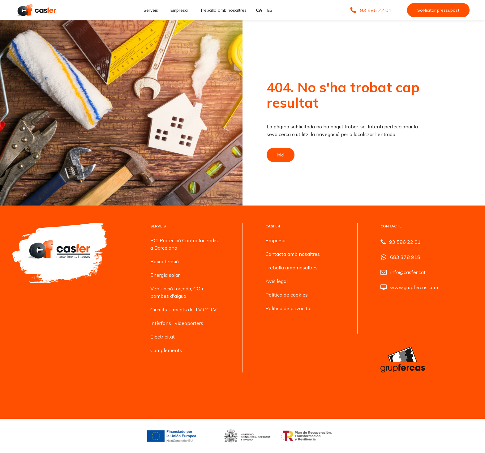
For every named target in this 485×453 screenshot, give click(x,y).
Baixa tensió (164, 261)
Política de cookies (286, 295)
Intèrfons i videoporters (176, 323)
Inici (280, 155)
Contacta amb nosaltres (292, 254)
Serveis (151, 10)
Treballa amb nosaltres (223, 10)
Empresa (179, 10)
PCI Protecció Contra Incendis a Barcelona (184, 244)
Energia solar (165, 275)
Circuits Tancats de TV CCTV (183, 309)
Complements (166, 350)
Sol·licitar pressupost (438, 10)
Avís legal (276, 281)
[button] (370, 10)
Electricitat (162, 337)
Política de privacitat (288, 308)
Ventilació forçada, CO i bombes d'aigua (176, 292)
